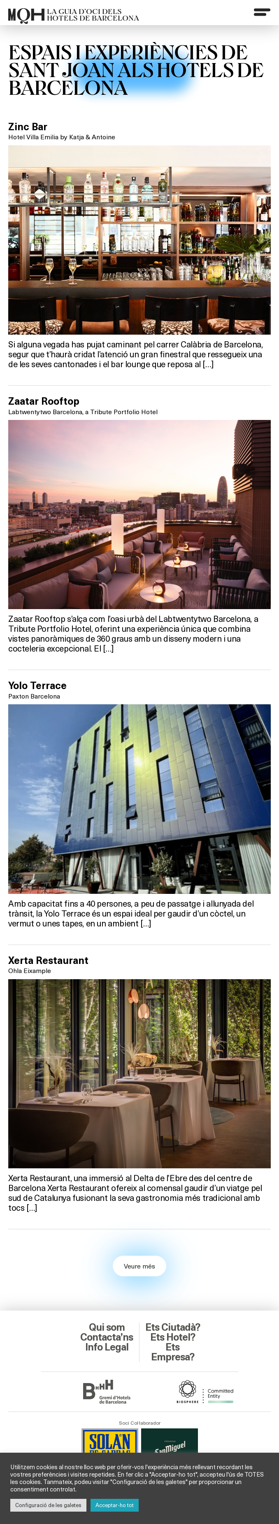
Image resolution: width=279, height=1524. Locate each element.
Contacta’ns (106, 1337)
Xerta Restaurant (48, 960)
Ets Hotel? (172, 1337)
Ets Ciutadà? (172, 1327)
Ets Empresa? (172, 1352)
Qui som (107, 1327)
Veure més (139, 1265)
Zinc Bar (27, 127)
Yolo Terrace (37, 686)
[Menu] (262, 12)
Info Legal (106, 1347)
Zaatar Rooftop (43, 401)
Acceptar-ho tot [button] (114, 1505)
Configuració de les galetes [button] (48, 1505)
